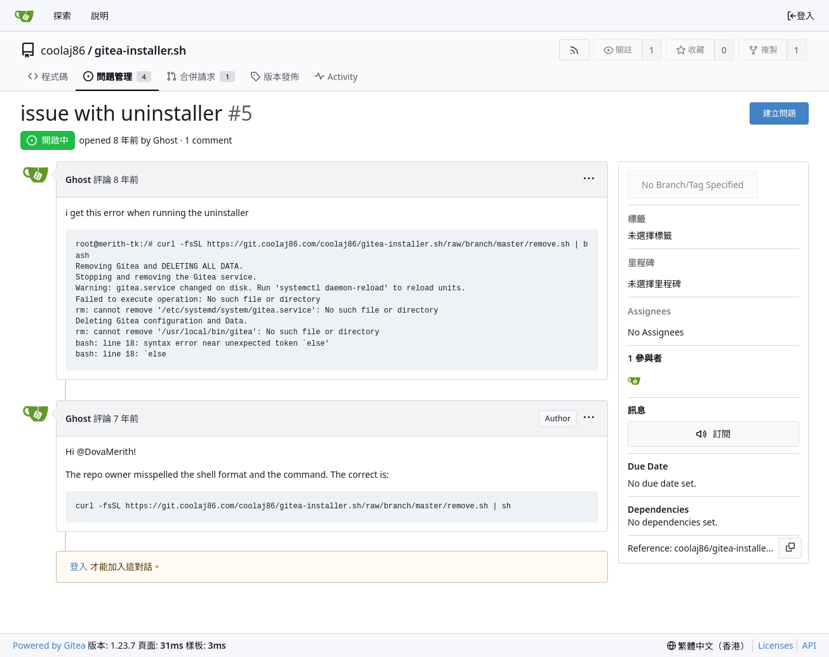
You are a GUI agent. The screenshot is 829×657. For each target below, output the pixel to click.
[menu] (588, 179)
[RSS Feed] (574, 49)
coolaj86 (63, 50)
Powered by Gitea (49, 645)
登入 (800, 16)
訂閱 (713, 434)
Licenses (775, 645)
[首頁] (24, 15)
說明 (100, 16)
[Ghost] (635, 381)
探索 (62, 16)
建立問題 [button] (779, 113)
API (809, 645)
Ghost (78, 179)
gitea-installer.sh (141, 50)
